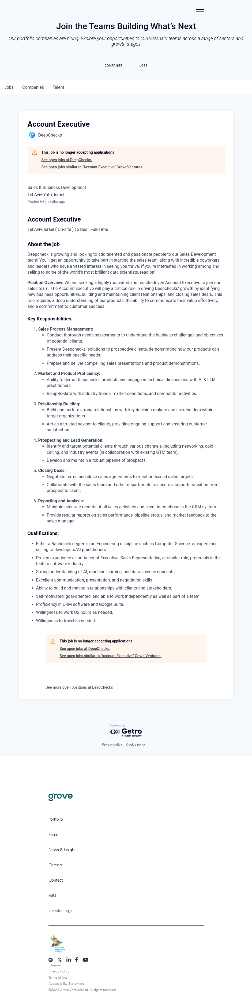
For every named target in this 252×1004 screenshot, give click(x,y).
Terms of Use (58, 977)
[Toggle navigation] (200, 10)
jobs (9, 87)
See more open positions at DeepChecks (79, 687)
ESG (52, 895)
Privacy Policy (59, 971)
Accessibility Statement (66, 984)
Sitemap (54, 965)
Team (53, 834)
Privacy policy (112, 744)
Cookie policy (136, 744)
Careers (55, 864)
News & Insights (62, 849)
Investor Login (61, 910)
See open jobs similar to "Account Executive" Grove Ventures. (93, 167)
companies (33, 87)
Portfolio (55, 819)
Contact (55, 880)
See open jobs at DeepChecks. (67, 160)
